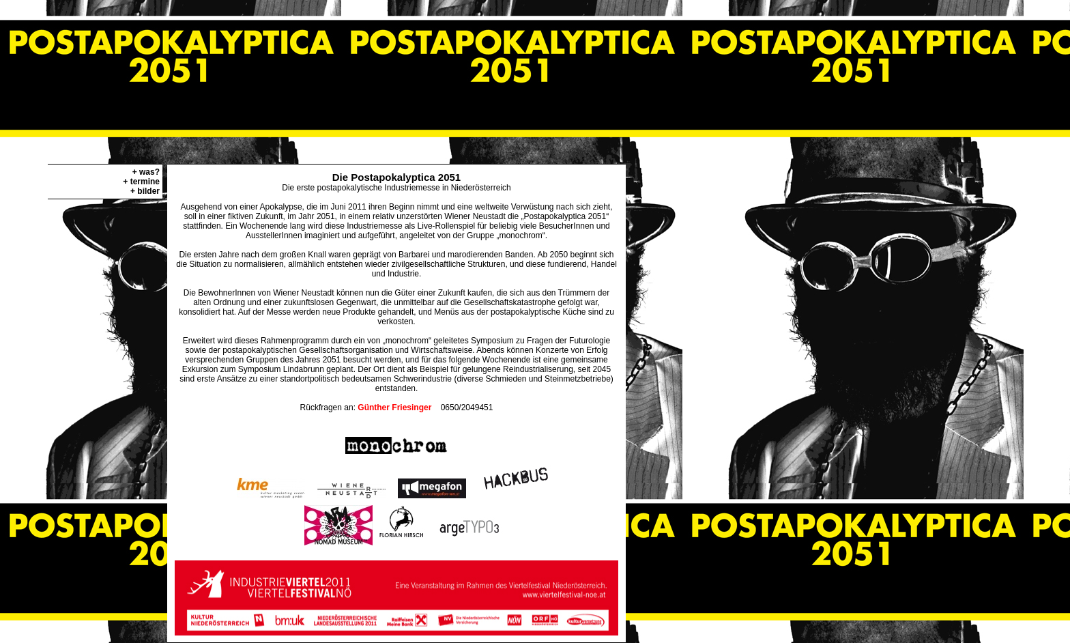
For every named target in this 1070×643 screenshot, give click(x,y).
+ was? (146, 172)
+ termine (141, 181)
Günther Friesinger (394, 407)
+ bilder (145, 191)
